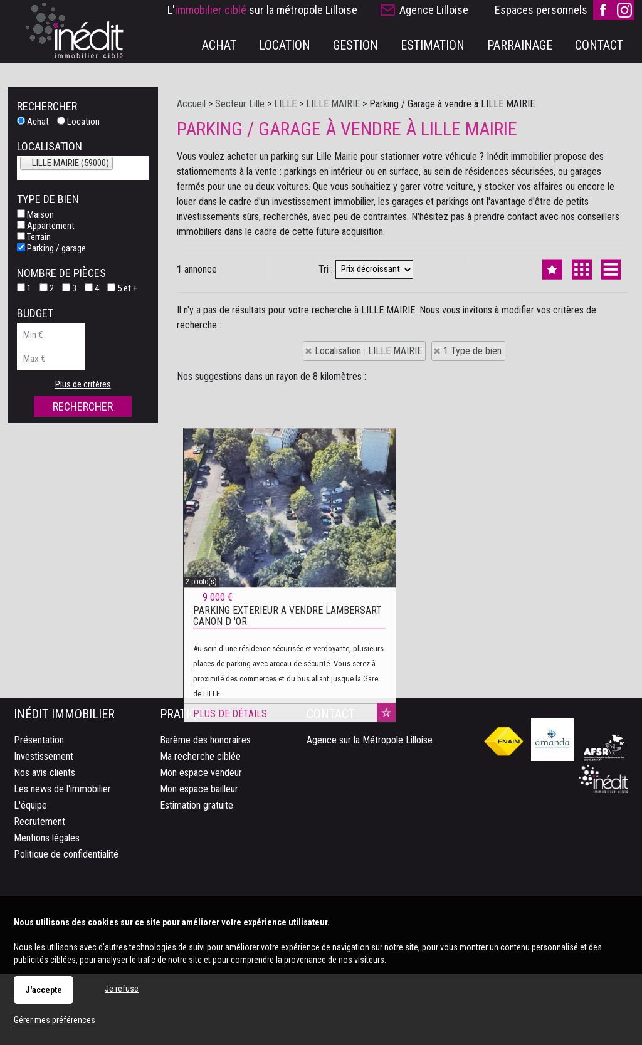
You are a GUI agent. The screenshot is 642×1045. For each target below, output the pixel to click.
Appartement (46, 225)
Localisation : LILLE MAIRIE (368, 351)
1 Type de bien (472, 351)
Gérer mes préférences (54, 1020)
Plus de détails (230, 858)
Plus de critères (83, 384)
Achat (33, 121)
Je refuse (122, 989)
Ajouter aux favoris (386, 857)
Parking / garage (51, 248)
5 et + (122, 288)
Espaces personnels (541, 9)
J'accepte (43, 990)
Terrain (34, 237)
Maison (35, 214)
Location (78, 121)
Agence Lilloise (433, 9)
